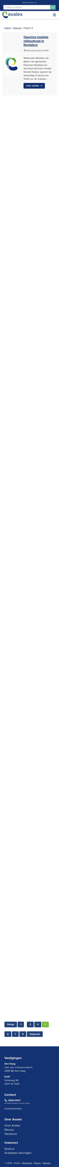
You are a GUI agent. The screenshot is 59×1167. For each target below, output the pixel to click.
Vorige (10, 1035)
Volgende (35, 1044)
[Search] (26, 7)
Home (7, 28)
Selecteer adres (30, 2)
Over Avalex (12, 1125)
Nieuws (17, 28)
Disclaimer (27, 1162)
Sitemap (46, 1162)
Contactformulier (13, 1108)
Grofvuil (9, 1149)
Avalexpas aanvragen (17, 1153)
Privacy (37, 1162)
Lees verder (32, 85)
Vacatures (10, 1134)
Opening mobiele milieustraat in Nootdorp (36, 41)
